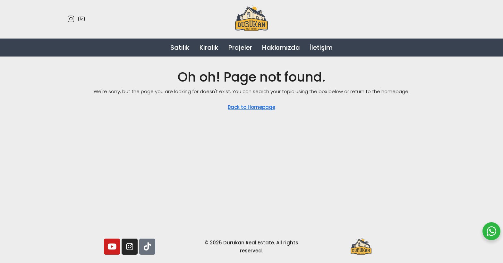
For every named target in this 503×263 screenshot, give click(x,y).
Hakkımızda (281, 47)
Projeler (240, 47)
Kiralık (209, 47)
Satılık (180, 47)
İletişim (321, 47)
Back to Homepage (251, 107)
